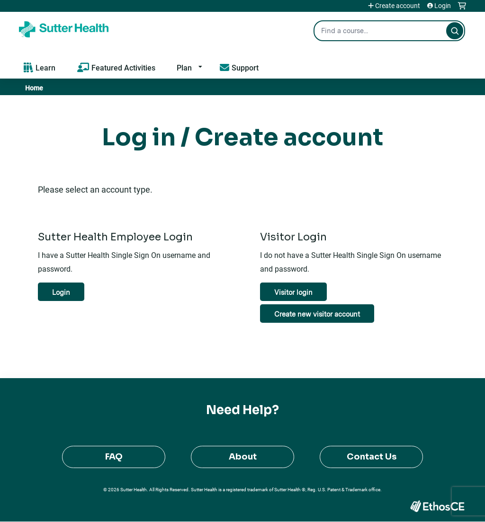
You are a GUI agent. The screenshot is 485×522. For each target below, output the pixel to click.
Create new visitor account (317, 314)
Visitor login (293, 292)
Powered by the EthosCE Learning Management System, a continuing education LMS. (437, 506)
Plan (184, 67)
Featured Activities (123, 67)
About (243, 456)
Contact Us (371, 456)
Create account (397, 5)
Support (245, 67)
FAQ (114, 456)
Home (34, 88)
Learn (45, 67)
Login (442, 5)
